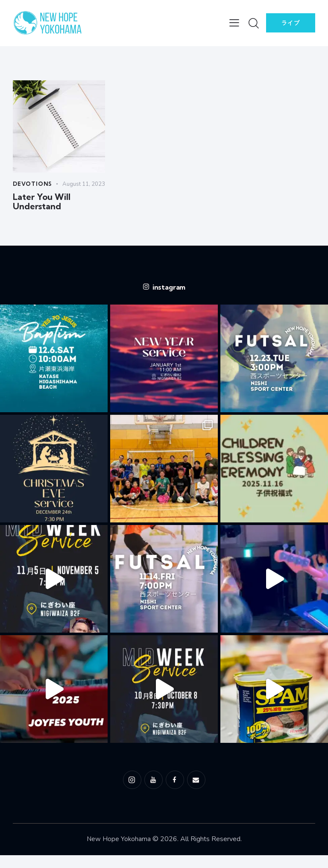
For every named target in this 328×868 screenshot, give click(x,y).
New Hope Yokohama (118, 851)
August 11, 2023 (35, 193)
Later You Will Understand (41, 213)
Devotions (33, 184)
